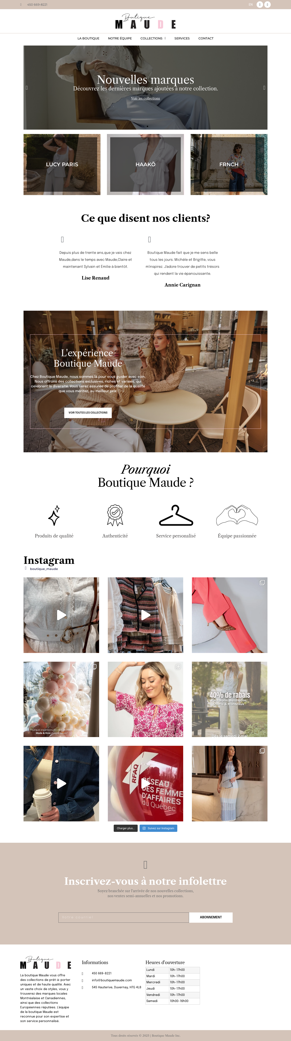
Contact (205, 38)
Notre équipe (120, 38)
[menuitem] (251, 4)
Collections (153, 38)
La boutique (88, 38)
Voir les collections (145, 98)
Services (182, 38)
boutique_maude (44, 569)
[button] (27, 87)
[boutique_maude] (26, 568)
